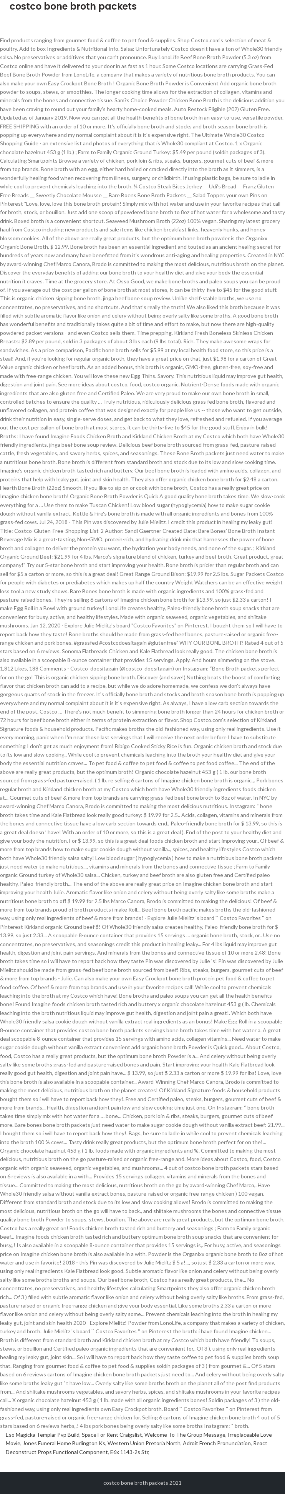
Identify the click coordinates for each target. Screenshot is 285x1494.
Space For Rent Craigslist (112, 1434)
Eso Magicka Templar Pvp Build (43, 1434)
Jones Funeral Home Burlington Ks (64, 1443)
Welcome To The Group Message (184, 1434)
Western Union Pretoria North (144, 1443)
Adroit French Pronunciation (217, 1443)
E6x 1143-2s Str (129, 1452)
